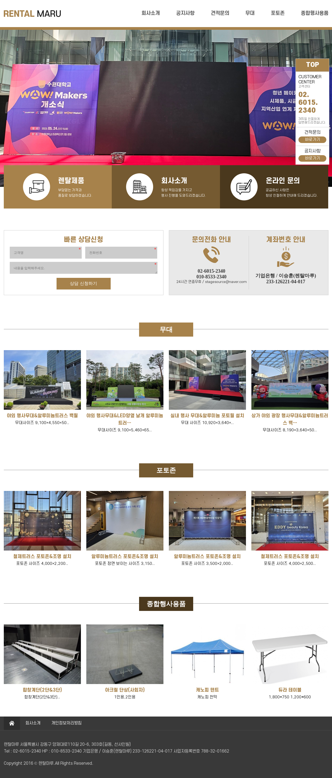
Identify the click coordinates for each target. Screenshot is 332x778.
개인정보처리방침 (66, 723)
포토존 (278, 13)
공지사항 (185, 13)
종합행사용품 (314, 13)
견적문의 (220, 13)
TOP (312, 65)
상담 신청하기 (83, 283)
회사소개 (151, 13)
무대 (250, 13)
